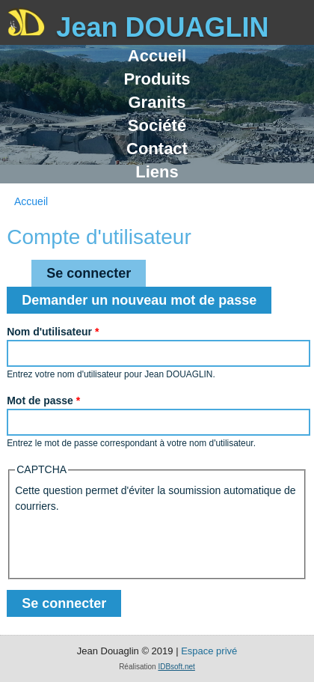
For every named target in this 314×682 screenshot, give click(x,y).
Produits (156, 79)
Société (157, 125)
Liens (156, 171)
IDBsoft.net (176, 667)
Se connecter (96, 270)
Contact (157, 148)
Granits (156, 102)
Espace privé (209, 651)
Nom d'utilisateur (53, 332)
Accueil (157, 55)
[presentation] (128, 543)
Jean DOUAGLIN (162, 27)
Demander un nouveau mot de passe (139, 300)
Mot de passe (43, 401)
